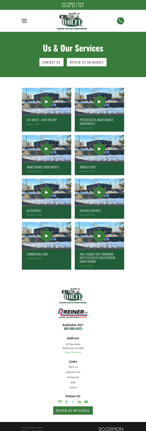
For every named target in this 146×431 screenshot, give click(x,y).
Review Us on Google (73, 410)
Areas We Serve (73, 372)
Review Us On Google (87, 62)
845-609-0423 (73, 328)
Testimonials (73, 377)
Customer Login (73, 5)
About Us (73, 366)
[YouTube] (86, 401)
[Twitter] (73, 401)
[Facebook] (66, 401)
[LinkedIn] (79, 401)
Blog (73, 382)
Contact (73, 387)
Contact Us (51, 62)
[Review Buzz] (60, 401)
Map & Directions (73, 352)
